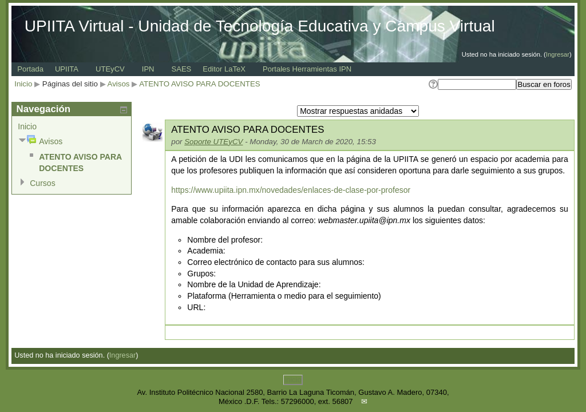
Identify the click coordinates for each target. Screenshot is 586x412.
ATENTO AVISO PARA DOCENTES (199, 84)
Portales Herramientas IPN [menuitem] (307, 69)
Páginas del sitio (70, 84)
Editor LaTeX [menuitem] (224, 69)
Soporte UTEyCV (213, 141)
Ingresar (557, 54)
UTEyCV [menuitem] (110, 69)
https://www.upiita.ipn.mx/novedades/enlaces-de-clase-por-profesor (290, 190)
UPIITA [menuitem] (66, 69)
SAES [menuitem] (182, 69)
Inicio (23, 84)
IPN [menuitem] (148, 69)
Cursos (42, 183)
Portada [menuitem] (30, 69)
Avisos (119, 84)
